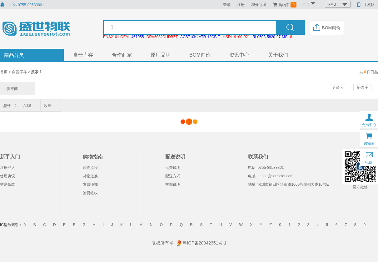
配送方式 (172, 176)
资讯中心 (239, 55)
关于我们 (278, 55)
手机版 (366, 4)
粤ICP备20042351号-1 (204, 242)
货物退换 (90, 176)
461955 (137, 37)
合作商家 (122, 55)
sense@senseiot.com (275, 176)
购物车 (284, 5)
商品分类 (14, 55)
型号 (7, 105)
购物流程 (90, 167)
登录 (227, 5)
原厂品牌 (161, 55)
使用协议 (7, 176)
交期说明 (172, 184)
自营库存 (83, 55)
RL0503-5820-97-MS (269, 37)
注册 (241, 5)
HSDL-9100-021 (236, 37)
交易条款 (7, 184)
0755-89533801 (28, 5)
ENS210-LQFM (116, 37)
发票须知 (90, 184)
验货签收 (90, 193)
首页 (4, 72)
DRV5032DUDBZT (162, 37)
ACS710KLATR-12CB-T (200, 37)
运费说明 (172, 167)
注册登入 (7, 167)
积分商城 (258, 5)
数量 (47, 105)
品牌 (27, 105)
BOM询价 (327, 27)
